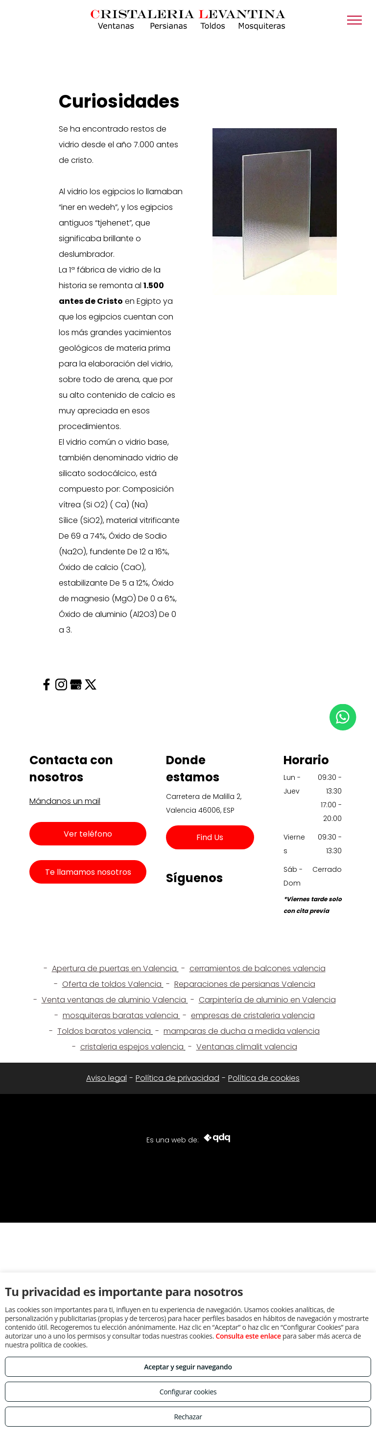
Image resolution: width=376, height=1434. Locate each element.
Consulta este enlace (248, 1336)
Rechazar (188, 1416)
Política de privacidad (177, 1078)
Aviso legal (106, 1078)
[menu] (354, 20)
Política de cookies (264, 1078)
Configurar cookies (188, 1391)
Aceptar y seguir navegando (188, 1366)
